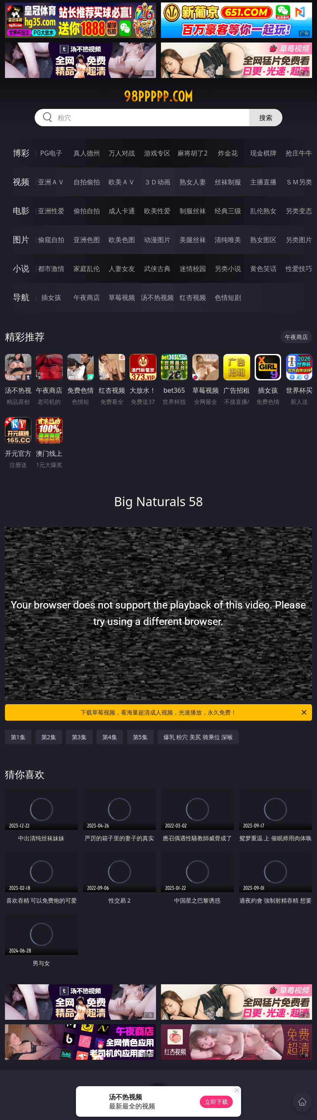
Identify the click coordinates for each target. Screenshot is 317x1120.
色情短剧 (228, 297)
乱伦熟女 (263, 210)
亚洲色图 (86, 239)
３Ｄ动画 (157, 181)
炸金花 (228, 153)
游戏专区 (157, 153)
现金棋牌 (263, 153)
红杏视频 (193, 297)
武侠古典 (157, 268)
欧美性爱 (157, 210)
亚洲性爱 (51, 210)
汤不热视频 (157, 297)
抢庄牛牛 (299, 153)
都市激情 (51, 268)
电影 (21, 210)
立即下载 (216, 1102)
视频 (21, 181)
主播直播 (263, 181)
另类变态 (299, 210)
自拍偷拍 (86, 181)
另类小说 (228, 268)
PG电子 (51, 153)
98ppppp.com (158, 96)
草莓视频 (122, 297)
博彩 (21, 152)
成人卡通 (122, 210)
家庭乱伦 (86, 268)
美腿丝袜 (193, 239)
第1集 (18, 737)
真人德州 (86, 153)
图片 (21, 239)
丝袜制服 (228, 181)
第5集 (140, 737)
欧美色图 (122, 239)
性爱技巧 (299, 268)
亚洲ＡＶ (51, 181)
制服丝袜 (193, 210)
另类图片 (299, 239)
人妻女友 (122, 268)
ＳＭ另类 (299, 181)
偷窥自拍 (51, 239)
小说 (21, 268)
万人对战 (122, 153)
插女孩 (51, 297)
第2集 (48, 737)
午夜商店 (86, 297)
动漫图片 (157, 239)
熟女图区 (263, 239)
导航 (21, 297)
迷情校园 (193, 268)
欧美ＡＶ (122, 181)
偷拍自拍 (86, 210)
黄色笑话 (263, 268)
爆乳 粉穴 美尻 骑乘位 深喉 (198, 737)
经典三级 (228, 210)
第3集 (79, 737)
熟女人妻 (193, 181)
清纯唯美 (228, 239)
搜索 (265, 117)
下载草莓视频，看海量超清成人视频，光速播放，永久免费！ (194, 712)
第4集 (109, 737)
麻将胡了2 (192, 153)
